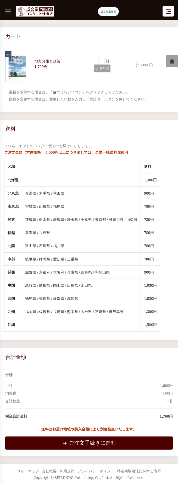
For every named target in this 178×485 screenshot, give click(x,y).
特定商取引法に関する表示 (139, 470)
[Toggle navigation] (168, 11)
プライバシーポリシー (95, 470)
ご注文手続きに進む (89, 442)
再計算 (102, 68)
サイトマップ (28, 470)
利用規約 (67, 470)
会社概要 (49, 470)
